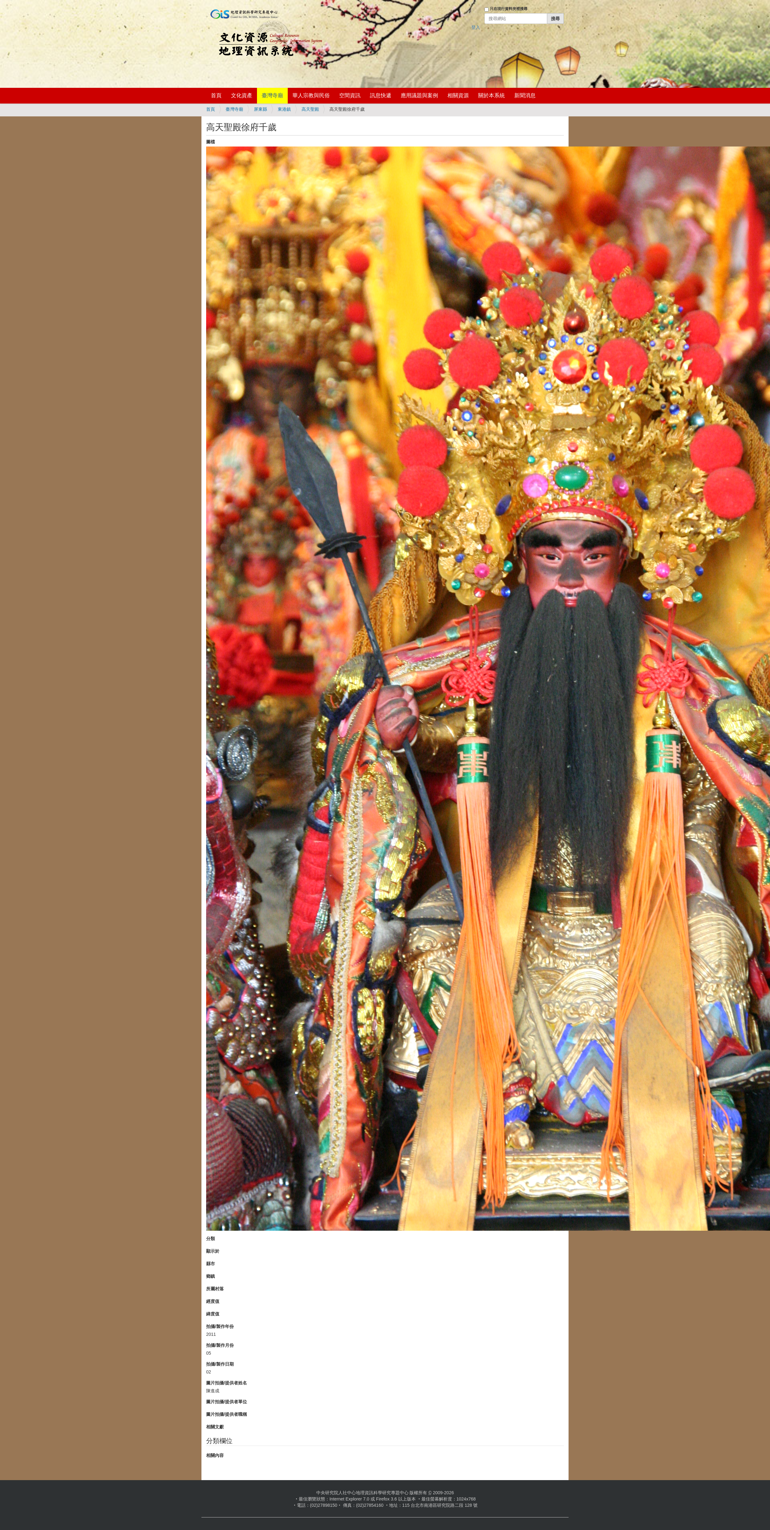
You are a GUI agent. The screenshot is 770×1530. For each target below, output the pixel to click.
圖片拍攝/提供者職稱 (226, 1414)
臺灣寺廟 (272, 96)
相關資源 (458, 96)
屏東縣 (260, 109)
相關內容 (215, 1455)
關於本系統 (491, 96)
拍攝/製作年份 (220, 1326)
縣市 (210, 1263)
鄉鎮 (210, 1276)
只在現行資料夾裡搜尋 (508, 9)
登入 (475, 27)
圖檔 (210, 141)
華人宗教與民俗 (311, 96)
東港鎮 (284, 109)
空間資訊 (350, 96)
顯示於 (212, 1251)
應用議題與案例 (419, 96)
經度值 (212, 1301)
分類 (210, 1238)
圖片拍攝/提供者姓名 (226, 1382)
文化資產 (241, 96)
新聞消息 (525, 96)
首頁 (216, 96)
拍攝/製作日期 (220, 1364)
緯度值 (212, 1313)
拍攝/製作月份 (220, 1345)
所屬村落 (215, 1288)
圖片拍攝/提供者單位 (226, 1401)
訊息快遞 (380, 96)
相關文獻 (215, 1426)
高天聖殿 (310, 109)
